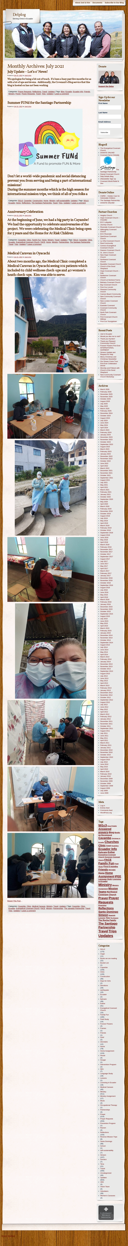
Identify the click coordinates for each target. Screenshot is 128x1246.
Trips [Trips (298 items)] (113, 931)
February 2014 (105, 659)
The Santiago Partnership (42, 203)
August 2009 (105, 788)
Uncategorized (105, 1173)
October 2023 (105, 442)
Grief (102, 1037)
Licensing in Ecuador (108, 1083)
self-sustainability (63, 201)
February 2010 (105, 774)
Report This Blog (8, 1236)
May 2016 (104, 595)
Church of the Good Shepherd (107, 267)
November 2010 (106, 752)
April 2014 (104, 654)
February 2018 (105, 547)
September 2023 (106, 444)
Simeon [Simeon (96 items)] (103, 915)
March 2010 (104, 771)
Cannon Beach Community (110, 294)
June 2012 (104, 707)
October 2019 (105, 514)
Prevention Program (108, 1123)
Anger (102, 954)
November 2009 (106, 781)
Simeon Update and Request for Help (108, 353)
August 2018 (105, 535)
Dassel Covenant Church (109, 174)
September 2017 (106, 557)
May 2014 (104, 652)
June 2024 (104, 423)
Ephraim (103, 999)
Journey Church (106, 225)
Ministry (12, 94)
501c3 (20, 201)
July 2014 (104, 647)
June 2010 (104, 764)
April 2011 (104, 740)
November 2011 (106, 724)
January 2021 (105, 494)
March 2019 (104, 526)
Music (102, 1101)
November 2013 (106, 666)
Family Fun (36, 240)
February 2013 (105, 688)
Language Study (106, 1073)
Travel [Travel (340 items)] (103, 931)
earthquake (104, 990)
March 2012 (104, 714)
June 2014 (104, 650)
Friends (87, 92)
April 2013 (104, 683)
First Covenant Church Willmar (108, 318)
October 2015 (105, 611)
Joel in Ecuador (106, 334)
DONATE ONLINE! (107, 153)
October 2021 (105, 475)
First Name (103, 103)
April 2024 (104, 428)
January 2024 (105, 435)
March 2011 (104, 743)
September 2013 (106, 671)
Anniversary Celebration (25, 211)
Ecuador (68, 92)
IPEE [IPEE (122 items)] (118, 876)
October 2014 (105, 640)
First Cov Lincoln (106, 287)
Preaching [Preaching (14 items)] (102, 905)
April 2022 (104, 466)
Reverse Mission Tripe (108, 1137)
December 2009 (106, 779)
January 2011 (105, 748)
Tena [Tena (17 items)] (108, 918)
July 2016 (104, 590)
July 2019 (104, 518)
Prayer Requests (24, 92)
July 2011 (104, 733)
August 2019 (105, 516)
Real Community (106, 243)
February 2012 (105, 716)
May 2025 (104, 406)
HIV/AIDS (104, 1042)
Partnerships (64, 242)
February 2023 (105, 451)
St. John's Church (107, 253)
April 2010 (104, 769)
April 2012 (104, 712)
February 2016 (105, 602)
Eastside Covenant (107, 305)
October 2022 (105, 461)
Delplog (19, 15)
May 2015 (104, 623)
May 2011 (104, 738)
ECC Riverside (106, 234)
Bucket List (104, 963)
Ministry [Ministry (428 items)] (105, 885)
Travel (44, 92)
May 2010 (104, 767)
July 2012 (104, 705)
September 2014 (106, 643)
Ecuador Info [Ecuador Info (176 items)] (107, 849)
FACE (43, 242)
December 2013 (106, 664)
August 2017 (105, 559)
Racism (103, 1128)
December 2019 (106, 511)
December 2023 (106, 437)
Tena (102, 1164)
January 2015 (105, 633)
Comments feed (106, 810)
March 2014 (104, 657)
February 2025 (105, 411)
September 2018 (106, 533)
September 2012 (106, 700)
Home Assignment (107, 1051)
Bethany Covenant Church (110, 282)
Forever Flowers (106, 1024)
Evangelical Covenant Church (27, 242)
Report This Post (14, 901)
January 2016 (105, 604)
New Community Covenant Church (110, 298)
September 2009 (106, 786)
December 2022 (106, 456)
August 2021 (105, 480)
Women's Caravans (107, 1196)
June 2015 (104, 621)
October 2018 (105, 530)
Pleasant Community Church (108, 291)
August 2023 (105, 447)
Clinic (29, 240)
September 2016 (106, 585)
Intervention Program (108, 1064)
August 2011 (105, 731)
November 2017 (106, 552)
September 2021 (106, 478)
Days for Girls (105, 981)
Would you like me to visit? (110, 336)
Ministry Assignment (108, 1096)
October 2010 (105, 755)
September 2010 (106, 757)
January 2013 (105, 690)
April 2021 (104, 487)
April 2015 (104, 626)
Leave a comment (62, 94)
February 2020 (105, 509)
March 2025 (104, 408)
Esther (102, 1003)
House (102, 1055)
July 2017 (104, 561)
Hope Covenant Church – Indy (110, 272)
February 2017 (105, 573)
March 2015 (104, 628)
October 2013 (105, 669)
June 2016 (104, 592)
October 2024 (105, 416)
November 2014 (106, 638)
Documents (97, 3)
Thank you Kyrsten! (107, 339)
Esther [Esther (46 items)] (111, 852)
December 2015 (106, 607)
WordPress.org (106, 813)
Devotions (104, 985)
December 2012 (106, 693)
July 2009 (104, 791)
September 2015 (106, 614)
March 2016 (104, 599)
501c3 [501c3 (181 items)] (102, 825)
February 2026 (105, 392)
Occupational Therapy (108, 1105)
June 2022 (104, 463)
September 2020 (106, 499)
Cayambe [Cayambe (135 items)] (104, 838)
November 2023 (106, 439)
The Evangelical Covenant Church (110, 149)
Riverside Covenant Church (110, 227)
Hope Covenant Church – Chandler (110, 219)
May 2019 (104, 521)
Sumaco (103, 1159)
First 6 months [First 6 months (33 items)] (110, 866)
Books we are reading (108, 958)
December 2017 (106, 549)
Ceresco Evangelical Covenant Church (108, 247)
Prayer (18, 94)
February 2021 (105, 492)
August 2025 (105, 401)
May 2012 (104, 709)
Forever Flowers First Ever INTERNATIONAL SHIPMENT (110, 348)
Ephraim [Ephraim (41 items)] (102, 852)
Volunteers (104, 1191)
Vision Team (105, 1187)
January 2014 (105, 662)
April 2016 (104, 597)
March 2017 (104, 571)
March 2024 (104, 430)
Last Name (102, 113)
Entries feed (105, 808)
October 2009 (105, 783)
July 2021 (104, 482)
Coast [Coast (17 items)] (108, 846)
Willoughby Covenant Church (108, 231)
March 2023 (104, 449)
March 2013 (104, 685)
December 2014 (106, 635)
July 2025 (104, 404)
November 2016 (106, 580)
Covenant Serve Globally (109, 155)
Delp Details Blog (106, 176)
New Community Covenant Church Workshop (110, 376)
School (103, 1146)
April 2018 (104, 542)
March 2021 (104, 490)
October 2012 (105, 697)
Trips (44, 94)
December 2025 (106, 394)
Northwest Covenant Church (108, 261)
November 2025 (106, 397)
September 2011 (106, 728)
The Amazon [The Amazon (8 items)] (114, 918)
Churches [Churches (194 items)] (112, 841)
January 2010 (105, 776)
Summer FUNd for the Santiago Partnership (39, 102)
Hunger (103, 1060)
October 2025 (105, 399)
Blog (62, 92)
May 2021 (104, 485)
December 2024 (106, 413)
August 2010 (105, 760)
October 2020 (105, 497)
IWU (102, 1069)
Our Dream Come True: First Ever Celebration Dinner (109, 363)
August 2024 (105, 418)
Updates (51, 92)
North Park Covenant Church (108, 313)
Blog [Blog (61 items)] (111, 832)
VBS (102, 1182)
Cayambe (28, 201)
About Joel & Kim (82, 3)
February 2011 (105, 745)
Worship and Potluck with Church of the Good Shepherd (110, 370)
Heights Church (106, 215)
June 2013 (104, 678)
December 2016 (106, 578)
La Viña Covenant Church (110, 241)
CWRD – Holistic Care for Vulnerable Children (110, 197)
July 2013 (104, 676)
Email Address (104, 122)
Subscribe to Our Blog (114, 3)
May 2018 (104, 540)
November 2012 (106, 695)
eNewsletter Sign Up (108, 179)
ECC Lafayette (105, 222)
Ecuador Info (78, 92)
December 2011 (106, 721)
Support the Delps (106, 86)
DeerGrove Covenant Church (108, 237)
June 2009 (104, 793)
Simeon (103, 1155)
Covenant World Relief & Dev (109, 182)
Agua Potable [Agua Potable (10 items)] (112, 826)
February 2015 (105, 631)
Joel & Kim (28, 75)
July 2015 (104, 619)
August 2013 (105, 674)
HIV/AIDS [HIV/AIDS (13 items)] (112, 870)
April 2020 (104, 504)
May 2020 (104, 502)
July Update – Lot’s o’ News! (27, 71)
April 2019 (104, 523)
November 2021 (106, 473)
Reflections (36, 92)
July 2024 (104, 420)
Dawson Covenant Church (110, 250)
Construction (38, 201)
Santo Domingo (106, 1141)
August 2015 (105, 616)
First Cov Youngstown (108, 321)
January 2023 (105, 454)
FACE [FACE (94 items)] (107, 859)
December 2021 (106, 470)
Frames (103, 1028)
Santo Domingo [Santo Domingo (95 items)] (108, 911)
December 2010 (106, 750)
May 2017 (104, 566)
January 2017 (105, 576)
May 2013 (104, 681)
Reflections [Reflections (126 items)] (106, 908)
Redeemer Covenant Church (108, 277)
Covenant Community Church (108, 309)
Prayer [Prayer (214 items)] (103, 898)
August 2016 (105, 588)
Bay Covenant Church (108, 285)
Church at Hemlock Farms (110, 280)
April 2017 (104, 568)
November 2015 (106, 609)
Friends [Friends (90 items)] (103, 869)
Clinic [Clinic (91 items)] (102, 845)
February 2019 (105, 528)
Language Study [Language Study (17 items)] (105, 879)
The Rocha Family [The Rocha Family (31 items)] (107, 920)
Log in (102, 806)
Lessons (103, 1078)
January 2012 (105, 719)
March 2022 (104, 468)
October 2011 (105, 726)
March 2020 (104, 506)
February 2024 (105, 432)
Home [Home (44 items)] (101, 873)
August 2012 (105, 702)
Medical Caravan (38, 906)
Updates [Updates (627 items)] (105, 936)
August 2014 (105, 645)
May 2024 (104, 425)
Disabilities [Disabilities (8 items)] (115, 846)
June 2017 (104, 564)
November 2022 (106, 459)
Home (46, 201)
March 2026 (104, 389)
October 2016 (105, 583)
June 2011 (104, 736)
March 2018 (104, 545)
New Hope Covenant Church (108, 256)
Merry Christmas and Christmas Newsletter (108, 358)
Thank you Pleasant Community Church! (108, 342)
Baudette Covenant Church (110, 264)
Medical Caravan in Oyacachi (28, 253)
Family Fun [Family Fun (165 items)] (106, 863)
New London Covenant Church (109, 302)
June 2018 (104, 537)
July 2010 (104, 762)
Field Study (104, 1019)
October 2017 (105, 554)
